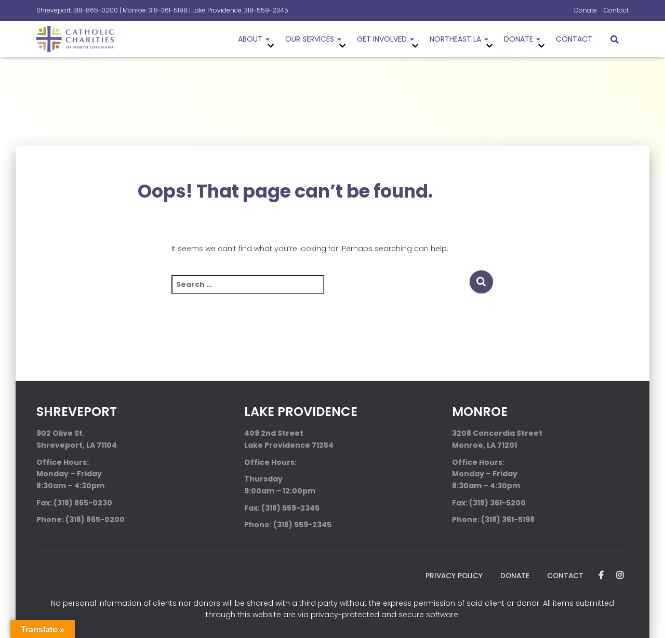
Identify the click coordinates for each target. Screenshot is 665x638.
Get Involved (385, 39)
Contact (616, 10)
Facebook (601, 576)
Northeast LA (459, 39)
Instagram (620, 576)
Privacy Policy (451, 575)
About (254, 39)
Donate (585, 10)
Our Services (313, 39)
